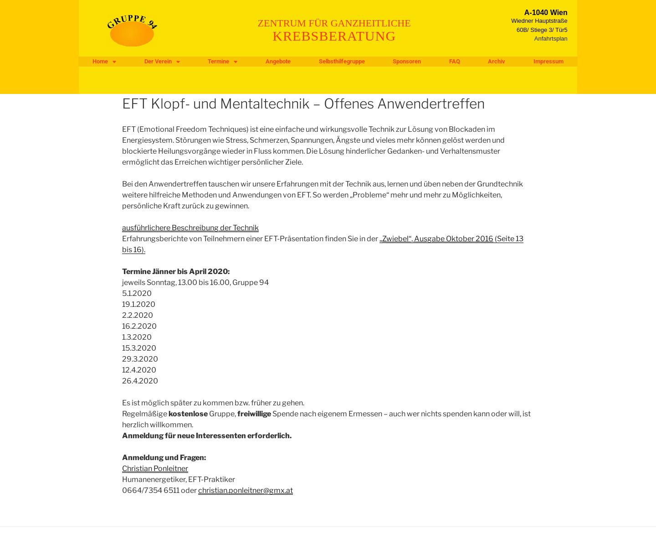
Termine (222, 62)
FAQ (454, 61)
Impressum (548, 61)
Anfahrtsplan (551, 38)
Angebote (278, 61)
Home (104, 62)
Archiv (496, 61)
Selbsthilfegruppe (342, 61)
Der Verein (162, 62)
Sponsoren (407, 61)
